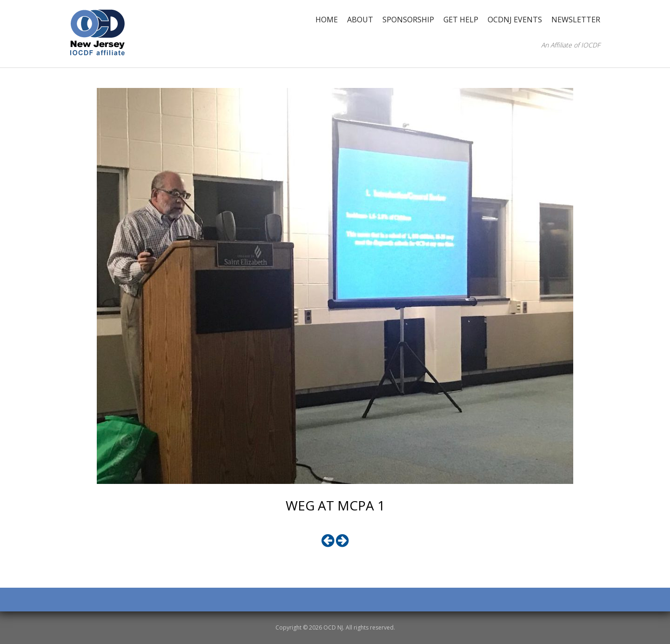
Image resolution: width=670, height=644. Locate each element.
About (360, 19)
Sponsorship (408, 19)
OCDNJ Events (515, 19)
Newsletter (575, 19)
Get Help (460, 19)
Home (326, 19)
